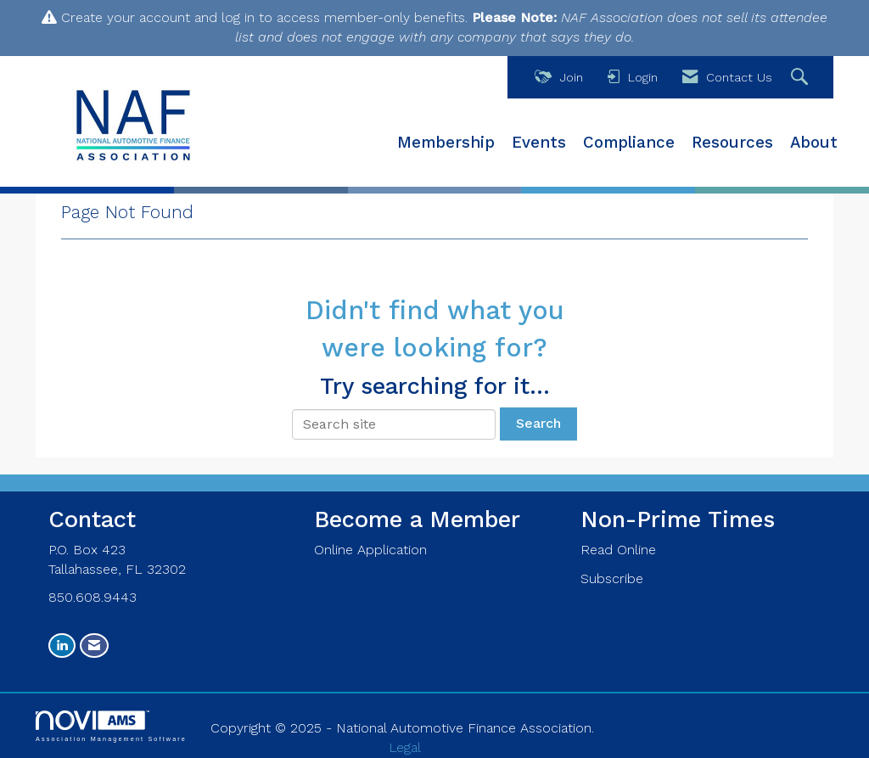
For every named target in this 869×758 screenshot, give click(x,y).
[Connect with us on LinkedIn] (62, 645)
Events (539, 142)
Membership (446, 142)
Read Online (618, 550)
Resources (732, 142)
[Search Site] (801, 77)
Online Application (370, 550)
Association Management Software (111, 726)
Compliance (629, 142)
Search (538, 423)
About (814, 142)
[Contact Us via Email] (94, 645)
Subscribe (611, 578)
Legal (405, 747)
